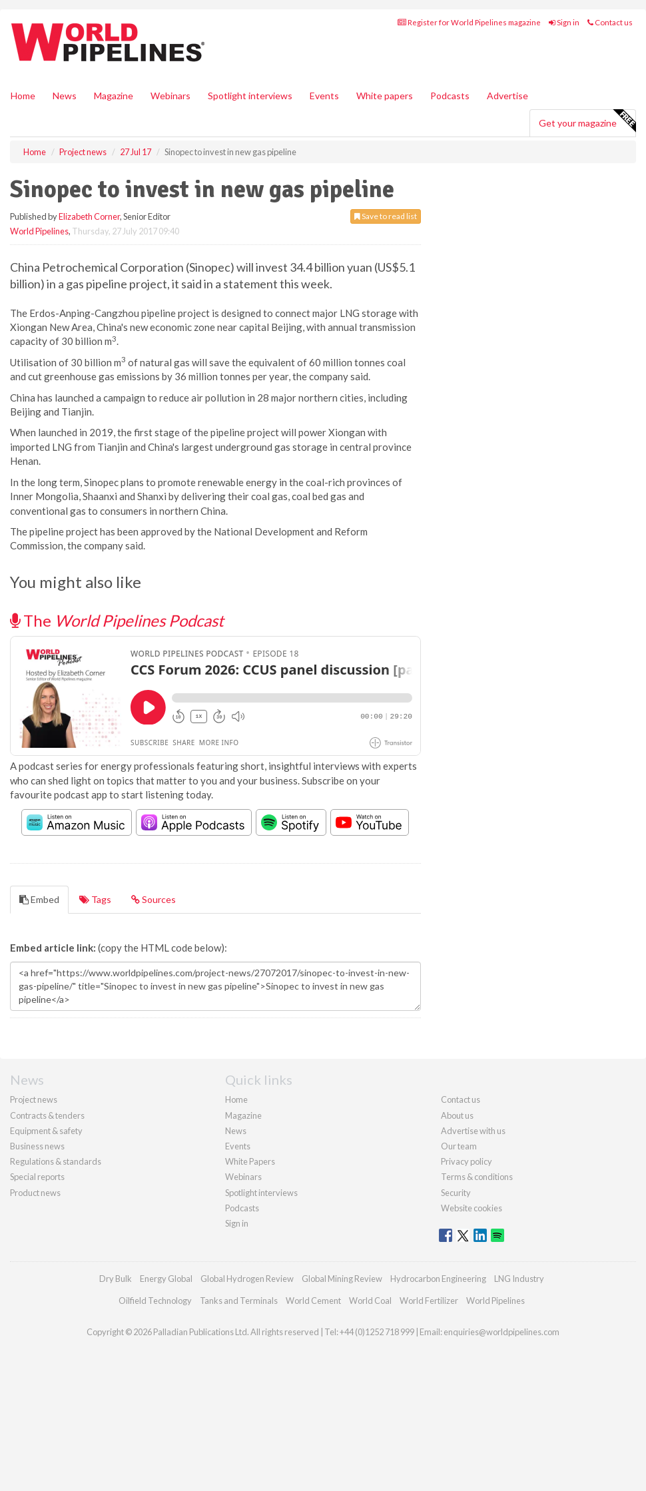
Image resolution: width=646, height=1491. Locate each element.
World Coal (370, 1300)
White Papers (250, 1161)
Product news (35, 1192)
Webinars (170, 95)
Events (324, 95)
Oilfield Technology (155, 1300)
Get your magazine (587, 121)
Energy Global (166, 1278)
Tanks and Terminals (239, 1300)
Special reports (37, 1176)
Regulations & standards (55, 1161)
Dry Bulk (115, 1278)
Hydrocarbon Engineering (438, 1278)
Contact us (610, 22)
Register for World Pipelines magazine (469, 22)
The (117, 620)
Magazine (113, 95)
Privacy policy (466, 1161)
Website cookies (471, 1208)
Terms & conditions (477, 1176)
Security (456, 1192)
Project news (33, 1099)
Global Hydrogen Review (247, 1278)
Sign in (564, 22)
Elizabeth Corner (89, 216)
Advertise (507, 95)
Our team (459, 1146)
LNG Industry (519, 1278)
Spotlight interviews (250, 95)
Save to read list (385, 216)
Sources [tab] (153, 899)
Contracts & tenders (47, 1115)
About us (457, 1115)
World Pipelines (39, 231)
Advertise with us (473, 1130)
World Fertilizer (429, 1300)
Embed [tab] (39, 899)
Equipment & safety (46, 1130)
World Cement (313, 1300)
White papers (384, 95)
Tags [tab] (95, 899)
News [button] (65, 95)
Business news (37, 1146)
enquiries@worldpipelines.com (501, 1332)
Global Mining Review (342, 1278)
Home (23, 95)
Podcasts (450, 95)
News (235, 1130)
